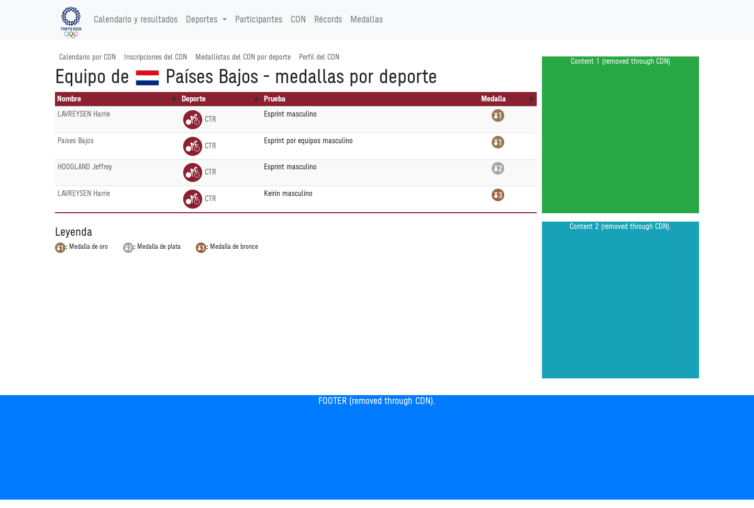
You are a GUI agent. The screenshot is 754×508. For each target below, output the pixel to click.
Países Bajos (76, 140)
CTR (199, 119)
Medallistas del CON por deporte (243, 57)
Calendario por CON (87, 57)
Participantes (258, 20)
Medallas (366, 20)
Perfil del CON (319, 57)
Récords (328, 20)
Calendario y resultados (136, 20)
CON (298, 20)
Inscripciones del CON (155, 57)
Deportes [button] (203, 20)
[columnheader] (117, 99)
